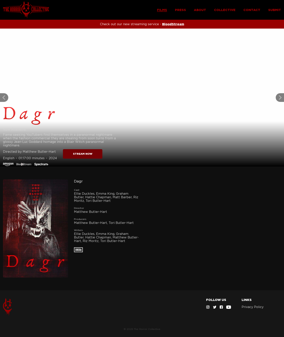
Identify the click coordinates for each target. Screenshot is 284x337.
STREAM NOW (82, 153)
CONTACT (251, 10)
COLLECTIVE (224, 10)
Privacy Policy (252, 307)
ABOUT (200, 10)
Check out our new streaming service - (142, 24)
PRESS (180, 10)
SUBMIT (274, 10)
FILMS (162, 10)
